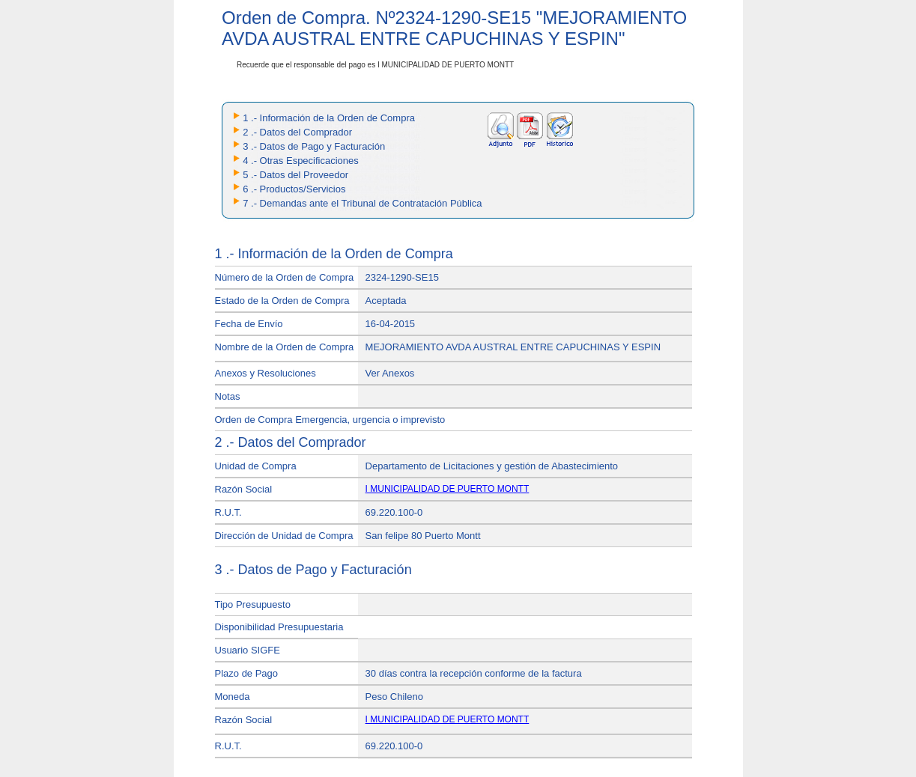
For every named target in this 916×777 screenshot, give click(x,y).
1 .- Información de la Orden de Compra (329, 118)
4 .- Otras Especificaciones (301, 160)
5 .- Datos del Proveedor (295, 174)
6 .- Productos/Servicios (294, 189)
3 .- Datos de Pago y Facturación (314, 146)
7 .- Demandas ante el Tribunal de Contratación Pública (362, 203)
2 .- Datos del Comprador (297, 132)
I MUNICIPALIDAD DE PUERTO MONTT (448, 489)
